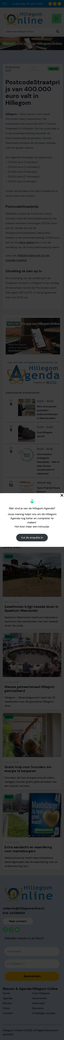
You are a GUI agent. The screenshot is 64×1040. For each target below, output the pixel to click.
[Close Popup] (62, 495)
